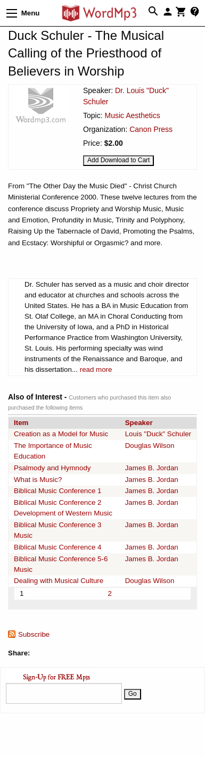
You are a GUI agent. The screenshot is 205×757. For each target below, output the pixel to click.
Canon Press (151, 129)
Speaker (139, 423)
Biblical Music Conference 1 (57, 491)
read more (96, 369)
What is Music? (38, 480)
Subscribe (34, 634)
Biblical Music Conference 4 (57, 547)
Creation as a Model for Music (61, 434)
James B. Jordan (151, 468)
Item (21, 423)
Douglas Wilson (150, 446)
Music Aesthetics (132, 115)
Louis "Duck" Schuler (158, 434)
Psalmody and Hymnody (52, 468)
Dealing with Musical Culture (58, 581)
